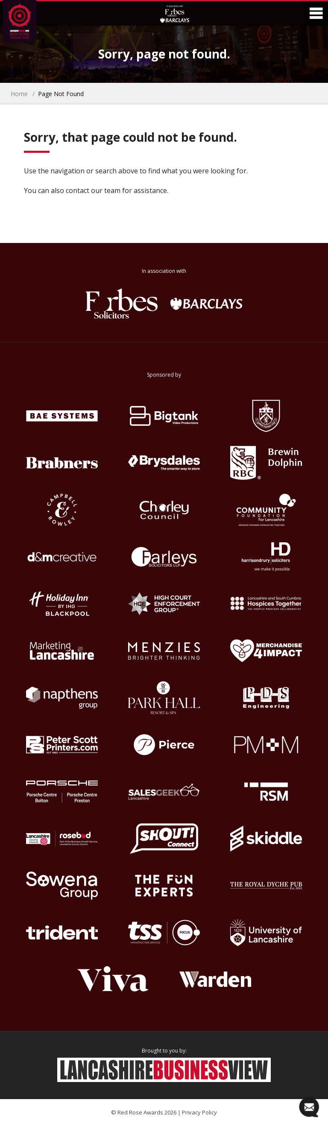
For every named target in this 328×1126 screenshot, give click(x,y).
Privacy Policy (199, 1112)
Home (19, 94)
